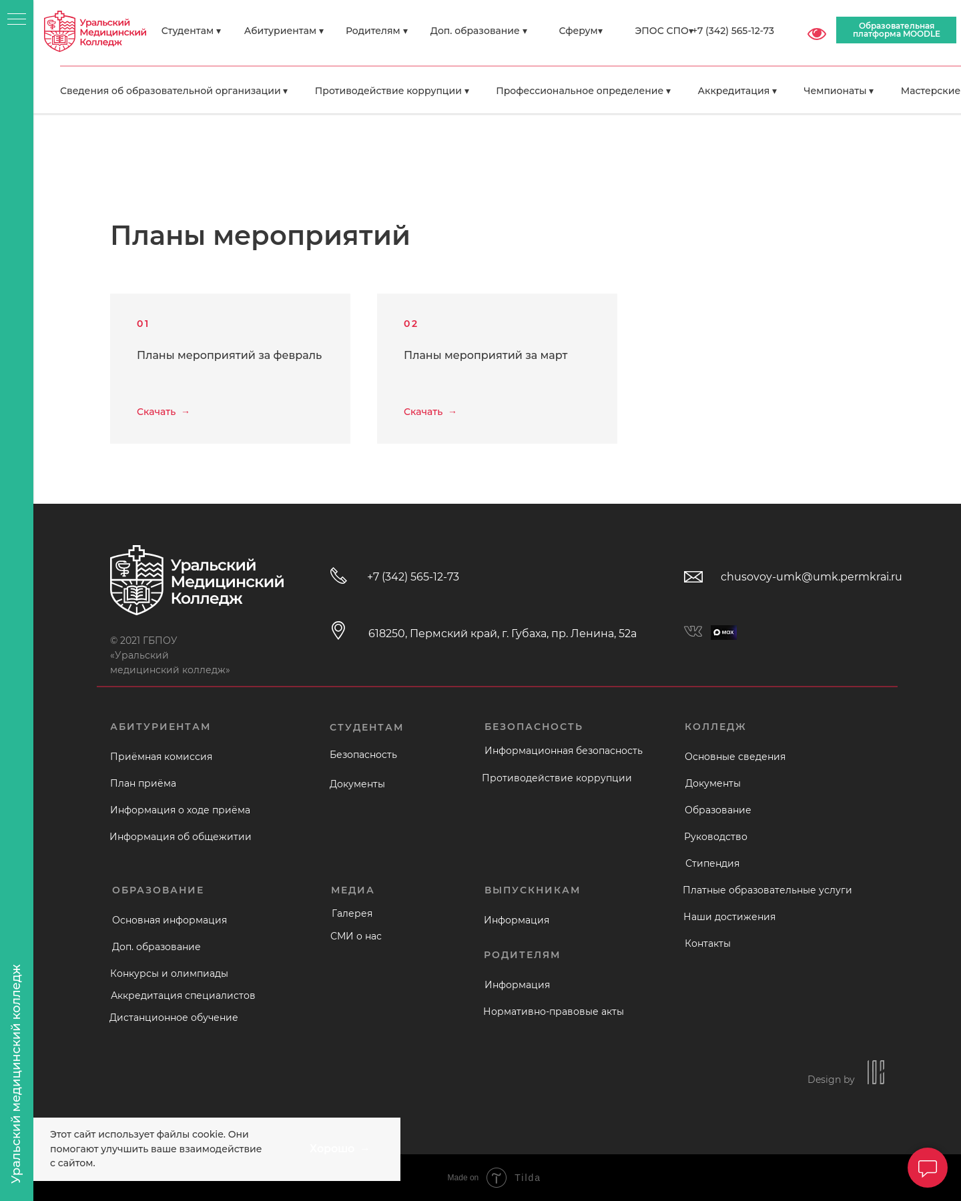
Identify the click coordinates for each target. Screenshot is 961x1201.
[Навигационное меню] (16, 20)
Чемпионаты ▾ (839, 91)
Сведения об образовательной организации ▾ (174, 91)
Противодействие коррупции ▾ (392, 91)
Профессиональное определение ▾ (583, 91)
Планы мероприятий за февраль (229, 355)
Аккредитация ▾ (737, 91)
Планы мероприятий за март (485, 355)
